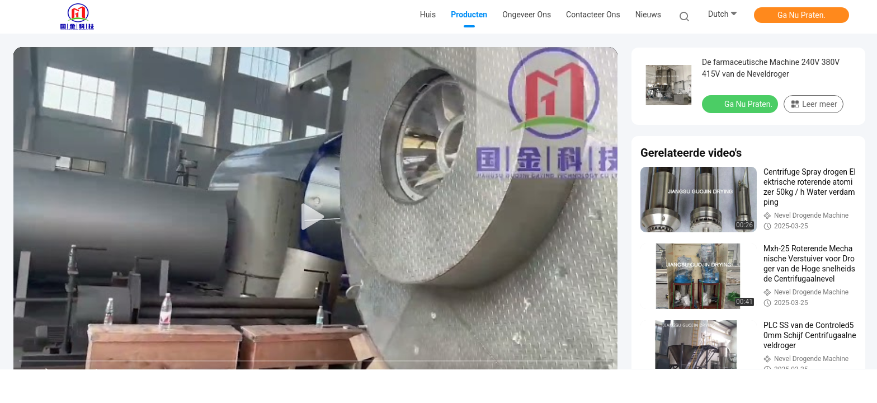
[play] (315, 217)
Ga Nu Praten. (801, 15)
